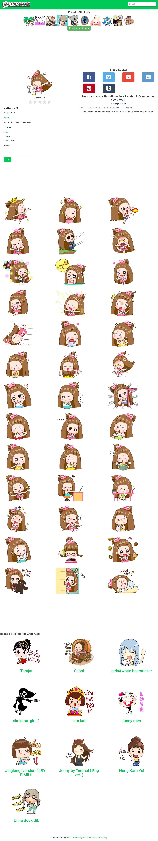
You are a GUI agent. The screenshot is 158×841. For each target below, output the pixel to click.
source (6, 132)
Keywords (82, 838)
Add (7, 159)
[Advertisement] (74, 51)
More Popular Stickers (79, 28)
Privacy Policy (102, 838)
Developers (75, 838)
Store (95, 838)
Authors (90, 838)
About (68, 838)
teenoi (6, 117)
